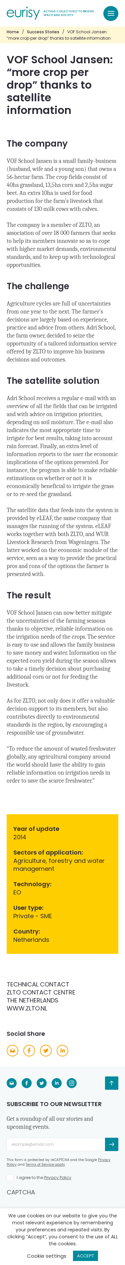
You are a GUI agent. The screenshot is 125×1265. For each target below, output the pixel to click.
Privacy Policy (57, 1177)
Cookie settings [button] (46, 1255)
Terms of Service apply (45, 1164)
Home (13, 32)
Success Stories (43, 32)
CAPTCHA (21, 1192)
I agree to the (44, 1177)
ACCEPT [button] (85, 1256)
